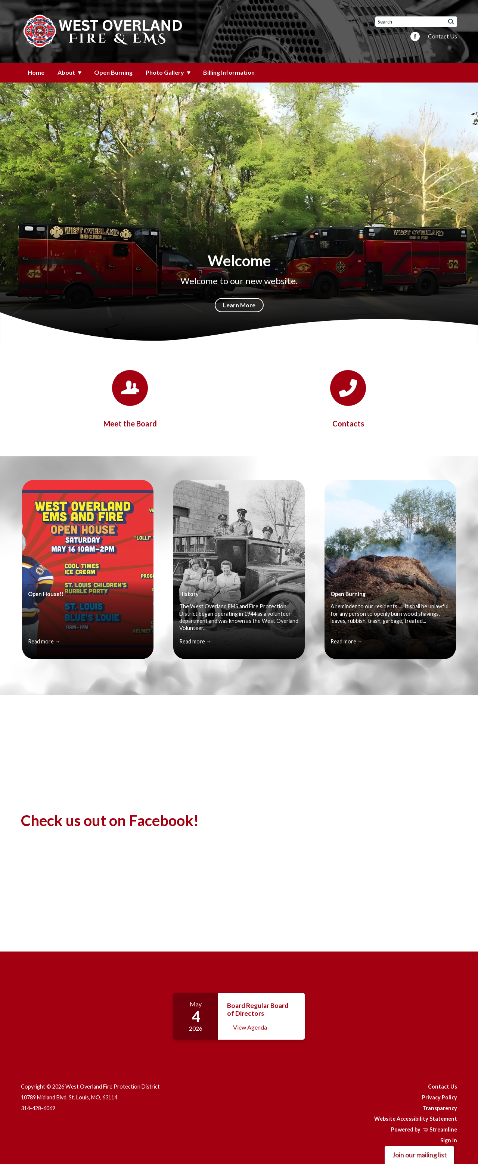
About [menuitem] (66, 72)
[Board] (130, 399)
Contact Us (442, 36)
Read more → (44, 641)
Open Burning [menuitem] (113, 72)
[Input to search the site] (416, 21)
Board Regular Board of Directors (257, 1009)
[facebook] (415, 37)
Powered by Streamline (424, 1129)
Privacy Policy (439, 1097)
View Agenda (250, 1027)
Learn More (239, 304)
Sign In (448, 1140)
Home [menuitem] (36, 72)
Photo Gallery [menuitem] (165, 72)
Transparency (439, 1108)
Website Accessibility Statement (415, 1118)
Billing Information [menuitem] (229, 72)
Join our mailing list (419, 1155)
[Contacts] (348, 399)
